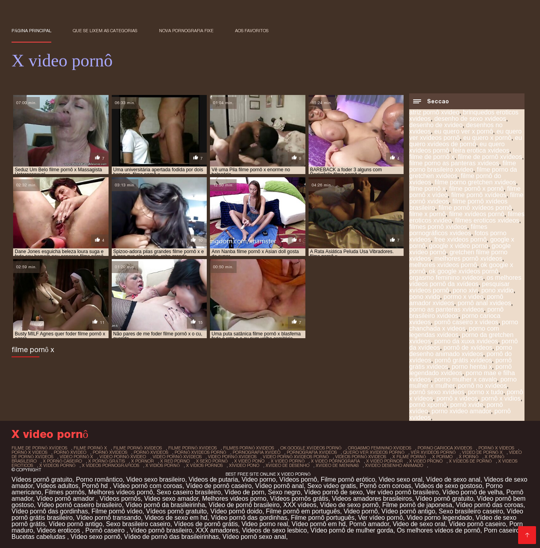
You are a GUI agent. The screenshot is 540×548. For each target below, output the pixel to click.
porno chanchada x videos (463, 325)
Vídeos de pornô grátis (206, 524)
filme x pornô (427, 214)
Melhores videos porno (234, 498)
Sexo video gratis (331, 485)
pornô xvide (466, 404)
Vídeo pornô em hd (318, 524)
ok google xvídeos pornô (463, 271)
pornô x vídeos (496, 447)
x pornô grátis (106, 461)
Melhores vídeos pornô (120, 492)
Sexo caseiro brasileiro (189, 492)
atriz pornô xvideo (434, 112)
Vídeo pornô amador (66, 498)
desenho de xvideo (435, 125)
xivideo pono (244, 465)
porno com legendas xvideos (454, 331)
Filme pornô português (322, 517)
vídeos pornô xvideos (361, 456)
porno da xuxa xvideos (466, 341)
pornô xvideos (151, 452)
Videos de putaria (213, 479)
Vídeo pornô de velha (472, 492)
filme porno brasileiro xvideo (462, 166)
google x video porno (458, 245)
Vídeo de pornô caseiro (219, 485)
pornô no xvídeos (482, 385)
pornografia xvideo (256, 452)
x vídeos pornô (57, 465)
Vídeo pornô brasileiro (161, 530)
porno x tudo (485, 392)
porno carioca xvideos (445, 447)
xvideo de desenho (287, 465)
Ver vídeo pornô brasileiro (402, 492)
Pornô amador (369, 524)
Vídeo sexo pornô (95, 536)
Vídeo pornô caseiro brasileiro (79, 505)
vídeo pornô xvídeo (122, 456)
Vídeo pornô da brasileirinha (165, 505)
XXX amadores (217, 530)
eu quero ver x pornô (463, 131)
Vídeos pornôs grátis (299, 498)
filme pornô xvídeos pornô (475, 207)
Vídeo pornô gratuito (444, 498)
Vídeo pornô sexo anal (254, 536)
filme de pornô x (432, 156)
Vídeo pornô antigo (408, 511)
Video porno (258, 479)
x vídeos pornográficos (111, 465)
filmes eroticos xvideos (487, 220)
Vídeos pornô (298, 479)
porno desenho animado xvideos (460, 350)
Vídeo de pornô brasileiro (244, 505)
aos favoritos (251, 30)
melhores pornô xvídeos (468, 258)
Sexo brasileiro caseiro (471, 511)
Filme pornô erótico (348, 479)
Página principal (31, 30)
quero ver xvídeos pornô (374, 452)
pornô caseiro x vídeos (466, 322)
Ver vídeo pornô (380, 517)
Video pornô (361, 511)
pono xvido (424, 296)
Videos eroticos (59, 530)
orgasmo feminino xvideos (446, 277)
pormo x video (463, 296)
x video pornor (384, 461)
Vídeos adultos (57, 485)
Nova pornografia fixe (186, 30)
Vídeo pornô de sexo (333, 492)
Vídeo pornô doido (236, 511)
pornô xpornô (428, 404)
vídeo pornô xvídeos (177, 456)
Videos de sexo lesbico (274, 530)
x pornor (142, 461)
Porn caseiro (502, 530)
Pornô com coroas (385, 485)
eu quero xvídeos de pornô (465, 140)
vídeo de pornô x (482, 452)
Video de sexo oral (419, 524)
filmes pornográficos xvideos (448, 229)
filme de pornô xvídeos (490, 156)
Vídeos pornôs (119, 498)
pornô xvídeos (110, 452)
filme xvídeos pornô (476, 214)
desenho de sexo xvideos (470, 118)
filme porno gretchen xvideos (475, 182)
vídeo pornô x (76, 456)
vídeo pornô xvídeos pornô (295, 456)
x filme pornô (409, 456)
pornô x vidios (501, 398)
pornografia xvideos (312, 452)
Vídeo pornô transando (108, 517)
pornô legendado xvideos (460, 369)
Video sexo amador (171, 498)
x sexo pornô (212, 461)
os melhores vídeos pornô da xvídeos (465, 280)
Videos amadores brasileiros (372, 498)
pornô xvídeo (70, 452)
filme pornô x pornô (476, 188)
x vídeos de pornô (470, 461)
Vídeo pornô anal (279, 485)
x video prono (426, 461)
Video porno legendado (439, 517)
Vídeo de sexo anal (453, 479)
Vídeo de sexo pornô (349, 505)
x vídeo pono (249, 461)
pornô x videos (457, 398)
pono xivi (465, 290)
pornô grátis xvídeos (463, 360)
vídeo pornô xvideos (232, 456)
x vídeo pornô (288, 461)
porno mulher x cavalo (465, 379)
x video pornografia (335, 461)
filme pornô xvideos (192, 447)
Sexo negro (284, 492)
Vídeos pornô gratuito (42, 479)
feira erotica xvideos (481, 150)
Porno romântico (99, 479)
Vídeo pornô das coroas (489, 505)
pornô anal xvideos (484, 303)
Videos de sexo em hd (175, 517)
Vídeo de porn (244, 492)
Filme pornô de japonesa (417, 505)
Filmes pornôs (65, 492)
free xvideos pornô (460, 239)
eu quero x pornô (487, 137)
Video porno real (264, 524)
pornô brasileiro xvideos (456, 312)
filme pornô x (427, 188)
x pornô (468, 456)
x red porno (175, 461)
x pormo (442, 456)
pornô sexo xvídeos (436, 392)
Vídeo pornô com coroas (147, 485)
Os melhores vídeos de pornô (438, 530)
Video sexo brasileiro (155, 479)
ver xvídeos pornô (433, 452)
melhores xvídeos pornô (443, 264)
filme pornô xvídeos (479, 195)
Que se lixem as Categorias (105, 30)
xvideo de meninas (337, 465)
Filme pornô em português (303, 511)
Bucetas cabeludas (39, 536)
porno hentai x (472, 366)
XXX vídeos (300, 505)
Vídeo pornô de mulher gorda (352, 530)
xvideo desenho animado (394, 465)
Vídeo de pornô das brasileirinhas (171, 536)
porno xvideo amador (461, 411)
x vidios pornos (204, 465)
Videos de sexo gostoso (448, 485)
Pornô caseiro (105, 530)
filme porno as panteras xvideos (454, 163)
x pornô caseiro (62, 461)
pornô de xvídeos (467, 347)
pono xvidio (497, 290)
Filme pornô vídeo (116, 511)
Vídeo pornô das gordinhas (50, 511)
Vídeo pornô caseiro (477, 524)
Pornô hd (95, 485)
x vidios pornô (163, 465)
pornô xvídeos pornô (200, 452)
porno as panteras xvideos (446, 309)
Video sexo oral (400, 479)
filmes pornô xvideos (438, 226)
